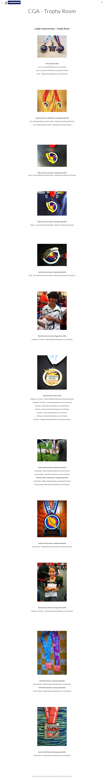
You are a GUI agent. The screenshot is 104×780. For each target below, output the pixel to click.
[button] (2, 2)
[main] (52, 11)
